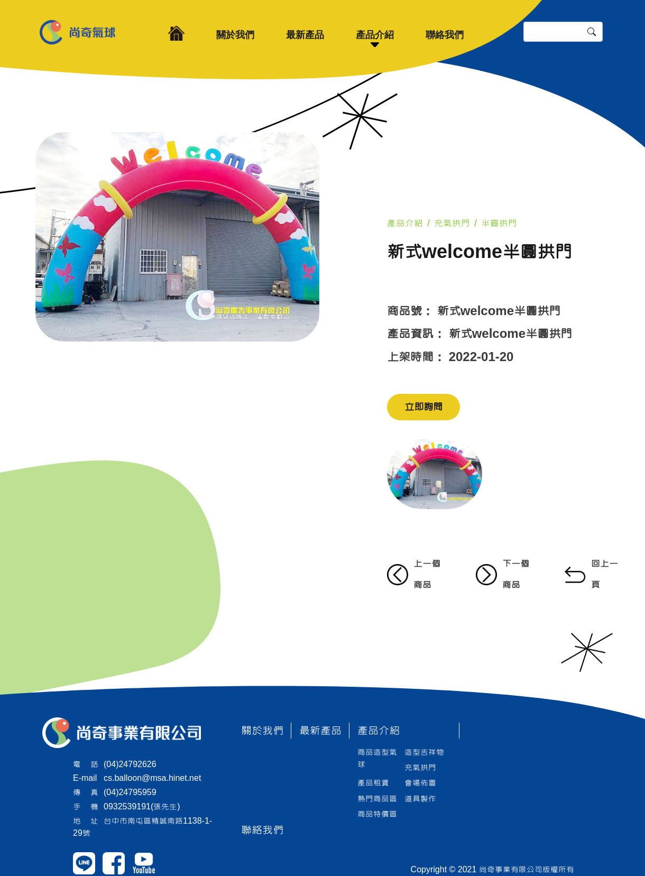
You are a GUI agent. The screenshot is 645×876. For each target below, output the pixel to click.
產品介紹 (375, 35)
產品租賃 (373, 783)
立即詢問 (423, 407)
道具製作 (420, 799)
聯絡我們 (445, 35)
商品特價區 (377, 814)
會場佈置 (420, 783)
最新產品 (305, 35)
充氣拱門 (452, 223)
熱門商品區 (377, 799)
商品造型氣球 (377, 758)
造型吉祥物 (424, 752)
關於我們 (235, 35)
